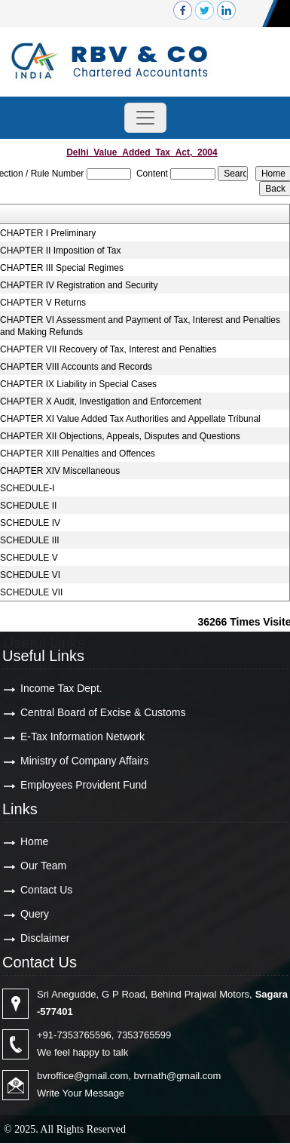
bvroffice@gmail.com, (84, 1075)
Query (34, 914)
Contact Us (46, 890)
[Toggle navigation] (145, 118)
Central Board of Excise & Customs (102, 712)
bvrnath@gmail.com (177, 1075)
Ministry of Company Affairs (84, 761)
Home (34, 841)
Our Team (43, 866)
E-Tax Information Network (82, 736)
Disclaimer (44, 938)
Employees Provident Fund (83, 785)
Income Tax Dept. (61, 688)
